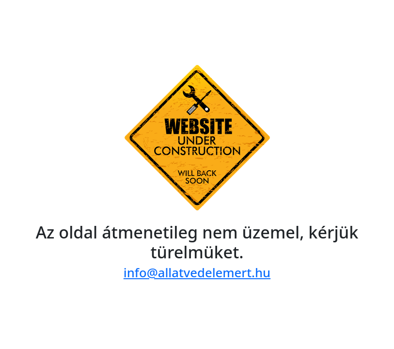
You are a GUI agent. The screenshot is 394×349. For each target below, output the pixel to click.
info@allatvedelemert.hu (197, 272)
